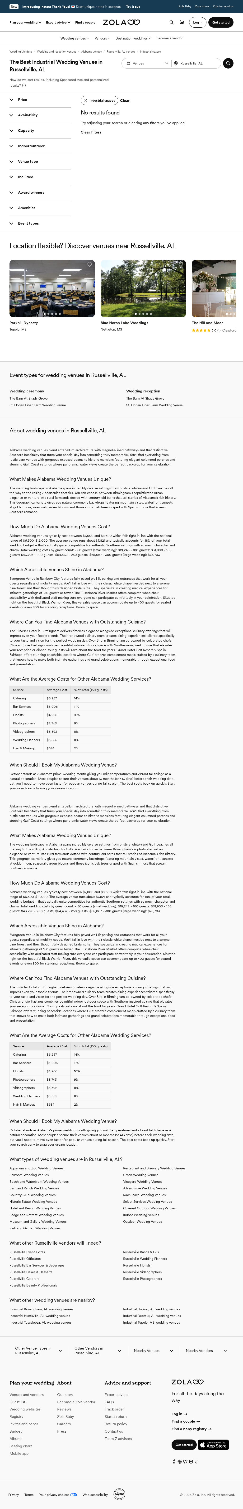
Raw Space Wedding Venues (144, 1195)
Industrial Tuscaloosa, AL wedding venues (40, 1322)
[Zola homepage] (121, 22)
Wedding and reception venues (56, 51)
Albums (15, 1438)
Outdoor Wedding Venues (142, 1221)
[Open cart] (182, 22)
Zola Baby (185, 6)
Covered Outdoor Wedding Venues (149, 1208)
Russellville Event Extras (27, 1252)
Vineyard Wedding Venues (142, 1181)
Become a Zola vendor (76, 1401)
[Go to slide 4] (56, 313)
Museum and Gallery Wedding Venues (37, 1221)
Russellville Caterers (24, 1278)
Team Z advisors (118, 1438)
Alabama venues (91, 51)
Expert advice (58, 22)
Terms (28, 1494)
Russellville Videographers (142, 1272)
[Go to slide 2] (48, 313)
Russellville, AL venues (121, 51)
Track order (114, 1409)
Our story (65, 1394)
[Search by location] (198, 63)
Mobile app (18, 1453)
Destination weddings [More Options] (133, 38)
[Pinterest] (179, 1462)
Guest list (17, 1401)
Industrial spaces (150, 51)
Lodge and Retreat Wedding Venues (36, 1215)
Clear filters (91, 132)
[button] (166, 63)
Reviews (64, 1409)
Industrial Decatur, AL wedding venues (152, 1315)
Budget (15, 1431)
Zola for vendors (223, 6)
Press (61, 1431)
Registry (16, 1416)
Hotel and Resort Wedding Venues (35, 1208)
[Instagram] (191, 1462)
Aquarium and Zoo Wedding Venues (36, 1168)
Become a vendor (169, 38)
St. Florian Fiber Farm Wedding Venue (37, 405)
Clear (125, 100)
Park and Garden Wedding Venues (35, 1228)
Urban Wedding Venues (140, 1175)
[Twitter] (185, 1462)
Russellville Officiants (25, 1258)
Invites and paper (23, 1423)
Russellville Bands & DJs (141, 1252)
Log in (180, 1413)
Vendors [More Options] (102, 38)
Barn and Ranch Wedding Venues (34, 1188)
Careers (64, 1423)
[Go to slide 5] (59, 313)
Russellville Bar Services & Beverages (36, 1265)
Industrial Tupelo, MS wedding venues (151, 1322)
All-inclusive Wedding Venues (145, 1188)
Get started (184, 1444)
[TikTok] (196, 1462)
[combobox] (197, 63)
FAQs (109, 1401)
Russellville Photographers (142, 1278)
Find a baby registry (192, 1428)
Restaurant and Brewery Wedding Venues (154, 1168)
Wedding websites (25, 1409)
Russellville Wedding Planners (145, 1258)
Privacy (13, 1494)
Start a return (116, 1416)
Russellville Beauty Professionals (33, 1285)
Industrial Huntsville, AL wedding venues (39, 1315)
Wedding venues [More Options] (75, 38)
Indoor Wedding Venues (141, 1215)
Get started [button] (220, 22)
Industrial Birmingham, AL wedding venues (41, 1309)
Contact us (114, 1431)
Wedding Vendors (20, 51)
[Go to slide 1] (44, 313)
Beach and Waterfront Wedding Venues (39, 1181)
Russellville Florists (136, 1265)
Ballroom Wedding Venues (29, 1175)
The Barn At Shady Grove (28, 398)
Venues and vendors (26, 1394)
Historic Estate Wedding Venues (33, 1201)
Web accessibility (95, 1494)
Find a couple (85, 22)
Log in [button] (197, 22)
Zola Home (202, 6)
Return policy (116, 1423)
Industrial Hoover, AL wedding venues (151, 1309)
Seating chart (20, 1445)
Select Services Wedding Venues (147, 1201)
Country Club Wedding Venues (32, 1195)
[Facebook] (174, 1462)
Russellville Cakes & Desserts (30, 1272)
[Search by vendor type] (147, 63)
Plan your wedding (25, 22)
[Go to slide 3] (52, 313)
